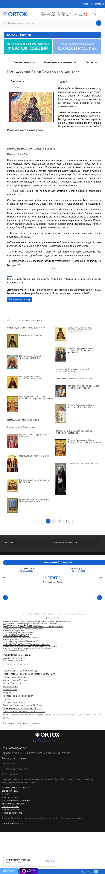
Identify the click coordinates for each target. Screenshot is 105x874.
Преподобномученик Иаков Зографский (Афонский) (80, 406)
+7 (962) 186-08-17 (66, 13)
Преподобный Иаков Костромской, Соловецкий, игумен (72, 370)
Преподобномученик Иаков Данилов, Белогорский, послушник (84, 441)
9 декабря (14, 87)
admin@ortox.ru (18, 748)
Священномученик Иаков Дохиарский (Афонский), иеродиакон (74, 432)
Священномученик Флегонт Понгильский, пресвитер (23, 629)
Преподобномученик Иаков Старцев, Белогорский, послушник (36, 398)
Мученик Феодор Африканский (15, 650)
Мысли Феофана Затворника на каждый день (27, 714)
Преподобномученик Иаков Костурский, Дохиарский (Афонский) (80, 350)
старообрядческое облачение (16, 800)
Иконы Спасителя (12, 683)
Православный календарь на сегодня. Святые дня (29, 674)
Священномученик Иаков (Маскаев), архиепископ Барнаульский (79, 330)
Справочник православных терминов (22, 723)
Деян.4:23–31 (9, 658)
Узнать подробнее (13, 862)
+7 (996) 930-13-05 (47, 13)
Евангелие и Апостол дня (13, 660)
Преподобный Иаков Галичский (83, 464)
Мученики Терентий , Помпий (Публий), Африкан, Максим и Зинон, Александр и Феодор (52, 614)
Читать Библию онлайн (15, 677)
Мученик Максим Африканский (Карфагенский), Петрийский (26, 645)
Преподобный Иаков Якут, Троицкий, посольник (32, 357)
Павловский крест (10, 806)
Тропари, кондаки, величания (18, 696)
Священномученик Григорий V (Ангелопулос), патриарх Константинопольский (33, 627)
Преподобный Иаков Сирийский (23, 420)
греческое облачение (12, 813)
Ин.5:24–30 (20, 658)
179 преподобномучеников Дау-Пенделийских (20, 625)
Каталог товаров (53, 35)
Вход (85, 4)
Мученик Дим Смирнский (13, 639)
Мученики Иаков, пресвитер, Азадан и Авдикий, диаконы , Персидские (30, 623)
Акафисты (8, 692)
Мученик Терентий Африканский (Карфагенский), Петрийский (27, 648)
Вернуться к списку (19, 299)
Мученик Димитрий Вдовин (13, 630)
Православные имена (14, 702)
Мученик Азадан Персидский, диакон (17, 634)
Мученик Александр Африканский (16, 636)
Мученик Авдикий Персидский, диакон (18, 632)
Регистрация (97, 4)
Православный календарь (57, 562)
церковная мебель (11, 791)
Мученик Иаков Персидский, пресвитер (33, 436)
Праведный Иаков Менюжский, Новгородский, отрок (34, 500)
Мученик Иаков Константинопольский (74, 379)
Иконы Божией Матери (15, 680)
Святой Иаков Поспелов (31, 335)
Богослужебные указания (15, 664)
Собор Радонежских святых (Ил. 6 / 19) (26, 328)
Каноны (7, 699)
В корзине (86, 872)
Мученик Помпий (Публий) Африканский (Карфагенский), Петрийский (30, 647)
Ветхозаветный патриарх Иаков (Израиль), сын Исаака (83, 387)
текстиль (6, 794)
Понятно (50, 861)
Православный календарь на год (20, 670)
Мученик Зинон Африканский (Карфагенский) (20, 641)
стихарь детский (10, 797)
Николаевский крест (11, 809)
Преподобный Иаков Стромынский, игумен (30, 378)
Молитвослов (10, 689)
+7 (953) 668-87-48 (47, 15)
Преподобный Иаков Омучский (34, 456)
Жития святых (10, 686)
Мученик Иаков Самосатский (21, 427)
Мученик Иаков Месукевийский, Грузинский (34, 481)
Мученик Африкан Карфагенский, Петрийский (20, 638)
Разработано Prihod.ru (13, 823)
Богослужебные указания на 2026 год (22, 705)
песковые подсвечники (13, 803)
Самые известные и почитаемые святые (24, 711)
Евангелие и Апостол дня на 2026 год (22, 708)
